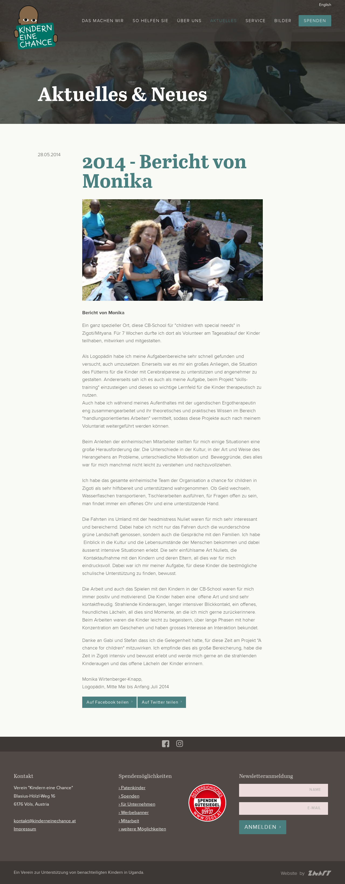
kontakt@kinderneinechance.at (45, 821)
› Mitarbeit (129, 821)
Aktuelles (223, 20)
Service (256, 20)
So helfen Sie (150, 20)
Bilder (283, 20)
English (325, 5)
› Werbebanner (134, 812)
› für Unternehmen (137, 804)
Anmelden (260, 827)
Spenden (315, 20)
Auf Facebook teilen (108, 702)
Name (315, 790)
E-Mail (314, 808)
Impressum (25, 829)
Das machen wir (103, 20)
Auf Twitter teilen (160, 702)
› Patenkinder (132, 788)
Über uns (189, 20)
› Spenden (129, 796)
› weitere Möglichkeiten (142, 829)
